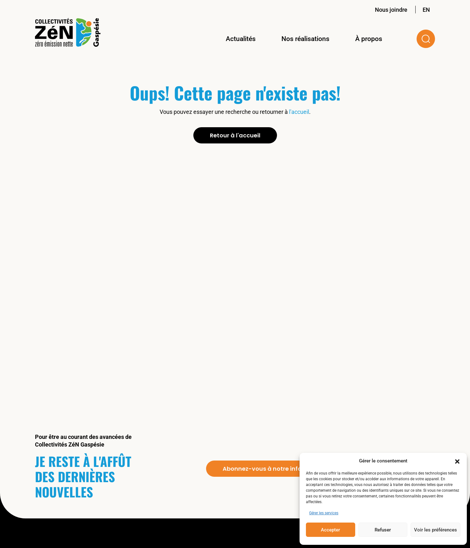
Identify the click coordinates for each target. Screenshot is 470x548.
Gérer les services (323, 513)
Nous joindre (391, 9)
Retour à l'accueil (235, 135)
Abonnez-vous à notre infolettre (270, 469)
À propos (368, 39)
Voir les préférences (435, 530)
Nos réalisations (305, 39)
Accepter (330, 530)
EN (426, 9)
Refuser (383, 530)
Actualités (241, 39)
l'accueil (299, 111)
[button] (457, 461)
